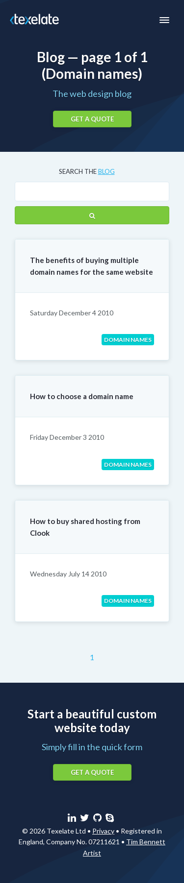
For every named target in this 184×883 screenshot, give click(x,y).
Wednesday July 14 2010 (68, 574)
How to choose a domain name (81, 396)
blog (106, 171)
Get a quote (92, 119)
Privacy (103, 831)
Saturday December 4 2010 (71, 313)
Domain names (128, 339)
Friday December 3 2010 (67, 437)
